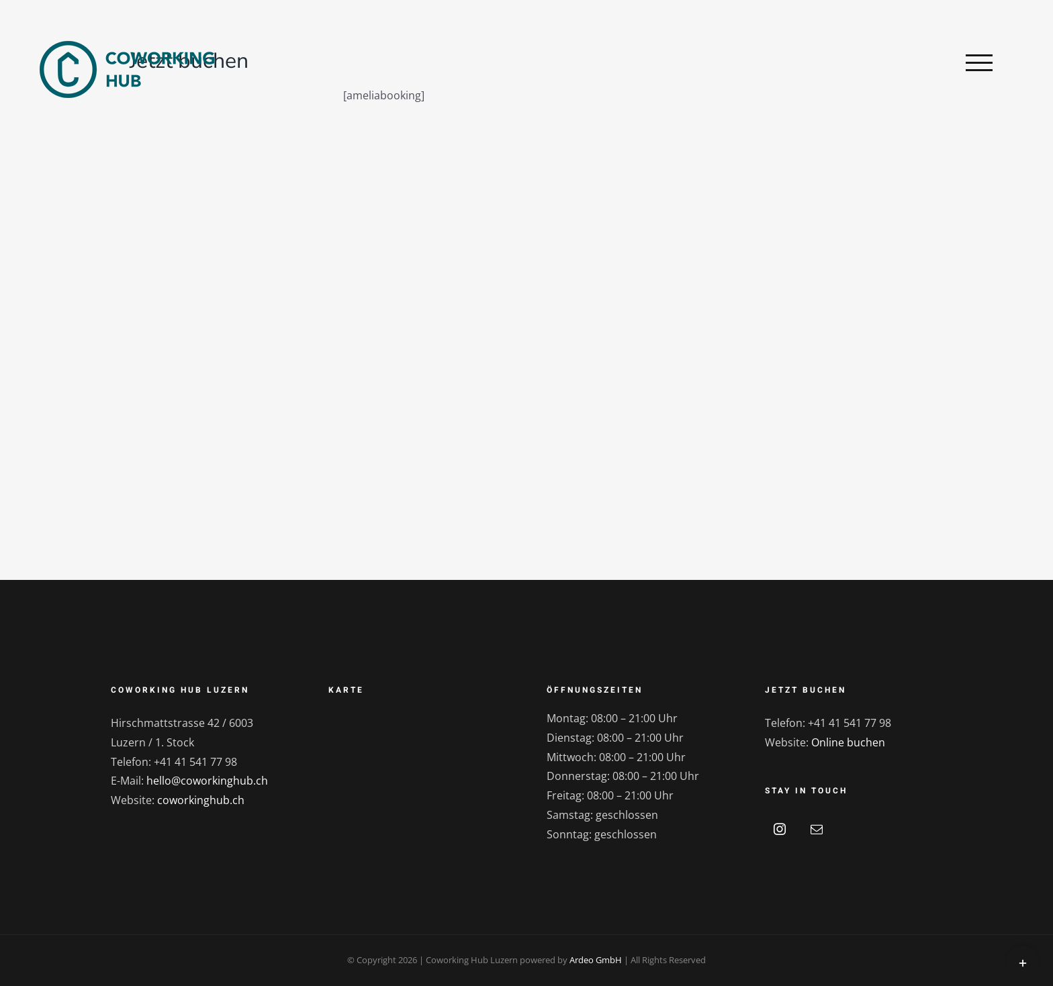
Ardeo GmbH (595, 960)
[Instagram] (779, 829)
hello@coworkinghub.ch (207, 780)
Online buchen (848, 742)
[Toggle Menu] (979, 62)
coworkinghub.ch (200, 800)
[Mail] (816, 829)
